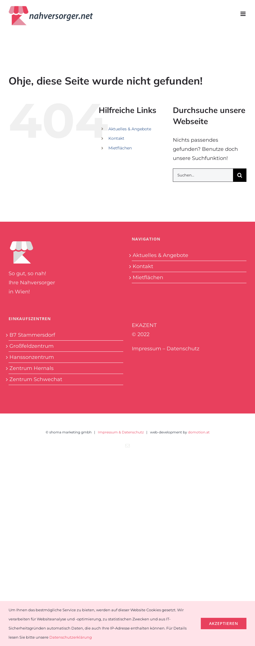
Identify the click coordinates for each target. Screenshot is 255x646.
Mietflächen (120, 148)
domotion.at (199, 432)
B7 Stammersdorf (32, 335)
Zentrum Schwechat (35, 379)
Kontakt (116, 138)
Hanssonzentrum (31, 357)
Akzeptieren (223, 623)
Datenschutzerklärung (70, 637)
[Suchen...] (203, 175)
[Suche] (239, 175)
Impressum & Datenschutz (121, 432)
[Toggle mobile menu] (243, 14)
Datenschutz (183, 348)
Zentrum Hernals (31, 368)
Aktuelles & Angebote (129, 128)
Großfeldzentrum (31, 346)
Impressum (146, 348)
